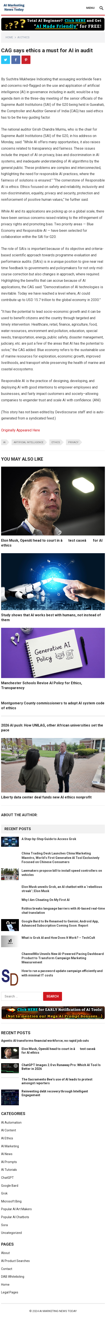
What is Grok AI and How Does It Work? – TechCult (58, 937)
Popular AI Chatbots (15, 1217)
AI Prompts (9, 1162)
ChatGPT (7, 1177)
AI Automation (11, 1122)
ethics (56, 442)
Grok (4, 1193)
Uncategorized (11, 1233)
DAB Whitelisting (12, 1276)
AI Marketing (10, 1146)
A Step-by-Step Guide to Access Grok (49, 839)
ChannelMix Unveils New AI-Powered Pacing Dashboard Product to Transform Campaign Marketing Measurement (63, 958)
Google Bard (9, 1185)
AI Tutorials (9, 1169)
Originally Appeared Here (20, 430)
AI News (6, 1154)
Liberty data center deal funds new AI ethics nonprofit (46, 797)
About (5, 1253)
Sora (4, 1225)
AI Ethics (23, 37)
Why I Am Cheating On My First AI (46, 900)
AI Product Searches (15, 1261)
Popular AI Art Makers (16, 1209)
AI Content (8, 1130)
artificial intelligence (28, 442)
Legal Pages (9, 1292)
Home (9, 37)
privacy (73, 442)
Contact (6, 1269)
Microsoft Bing (11, 1201)
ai (4, 442)
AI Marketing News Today (58, 1311)
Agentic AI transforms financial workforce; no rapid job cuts (45, 1040)
